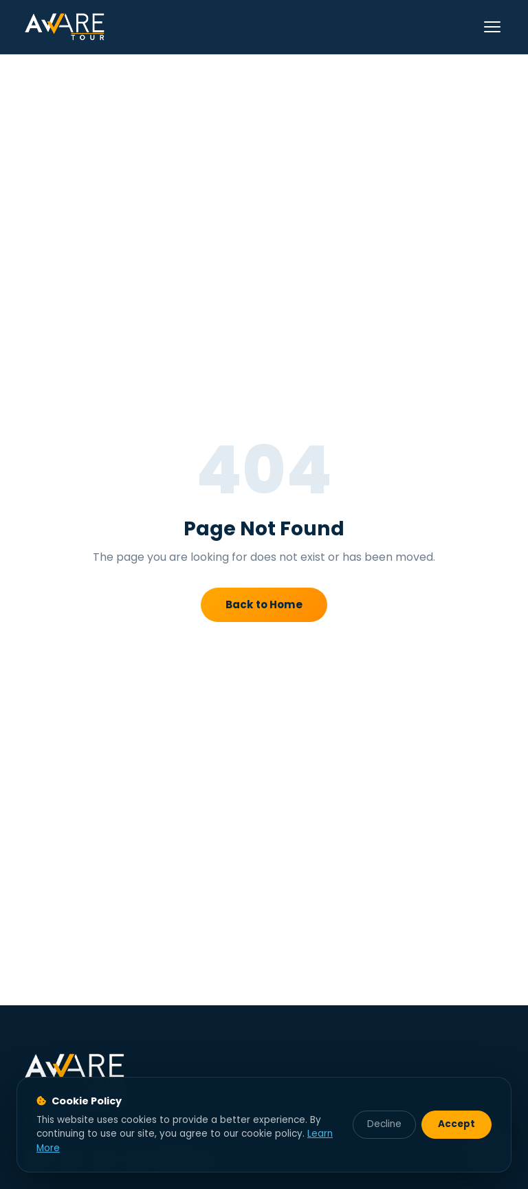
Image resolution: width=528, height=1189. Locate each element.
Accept (456, 1124)
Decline (384, 1124)
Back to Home (264, 604)
